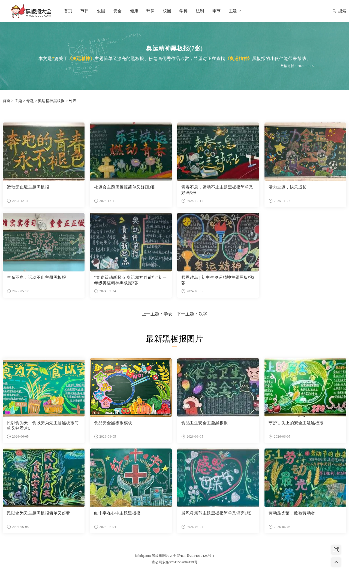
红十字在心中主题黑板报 (117, 513)
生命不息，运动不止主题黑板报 (36, 277)
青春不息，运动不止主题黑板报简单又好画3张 (217, 190)
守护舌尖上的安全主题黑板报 (296, 423)
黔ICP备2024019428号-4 (195, 556)
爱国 (101, 11)
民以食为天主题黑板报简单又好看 (38, 513)
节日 (84, 11)
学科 (183, 11)
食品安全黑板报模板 (113, 423)
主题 (235, 11)
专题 (30, 101)
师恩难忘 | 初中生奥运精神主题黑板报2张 (217, 280)
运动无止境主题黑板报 (28, 187)
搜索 (339, 11)
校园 (167, 11)
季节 (216, 11)
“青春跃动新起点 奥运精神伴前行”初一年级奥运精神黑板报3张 (130, 280)
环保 (150, 11)
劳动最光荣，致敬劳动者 (292, 513)
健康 (134, 11)
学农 (168, 314)
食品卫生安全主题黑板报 (204, 423)
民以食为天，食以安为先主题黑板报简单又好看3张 (43, 426)
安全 (117, 11)
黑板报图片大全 (30, 11)
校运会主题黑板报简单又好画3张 (124, 187)
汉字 (202, 314)
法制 (200, 11)
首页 (68, 11)
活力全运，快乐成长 (288, 187)
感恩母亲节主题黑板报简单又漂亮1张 (216, 513)
